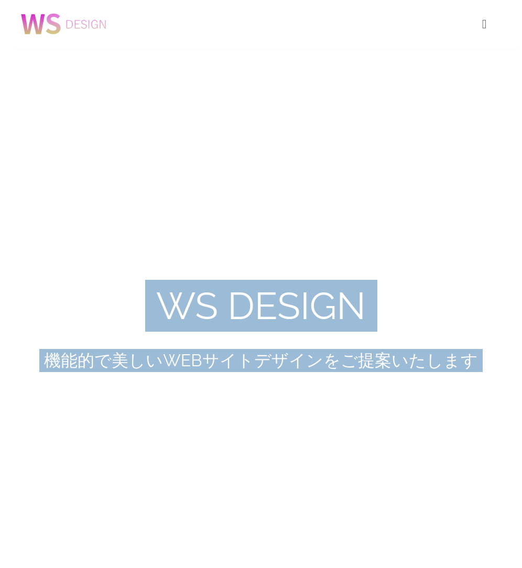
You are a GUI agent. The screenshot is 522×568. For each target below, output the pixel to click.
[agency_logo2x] (63, 11)
